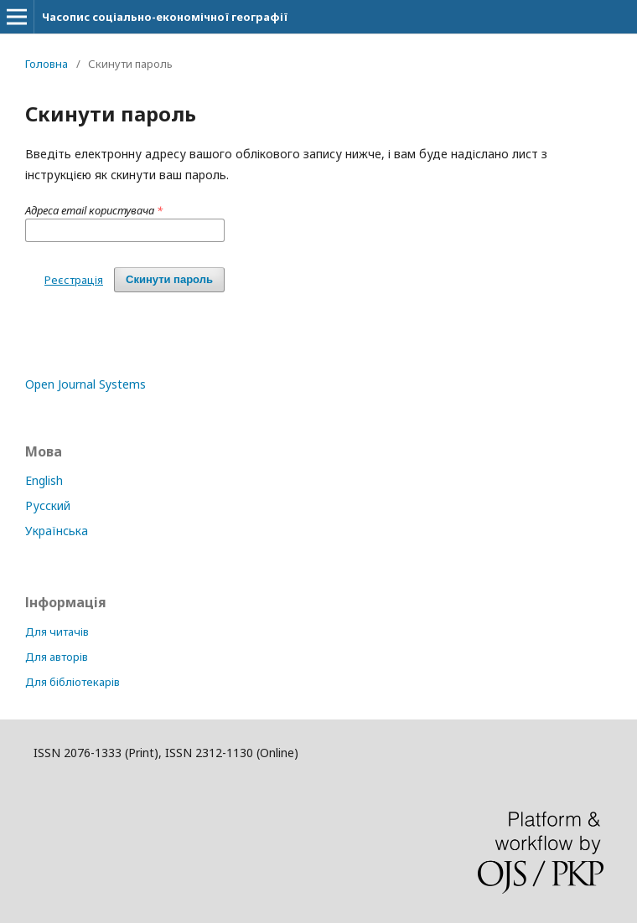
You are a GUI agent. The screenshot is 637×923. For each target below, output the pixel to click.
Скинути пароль (169, 279)
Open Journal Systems (85, 384)
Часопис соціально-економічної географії (164, 16)
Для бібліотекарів (72, 681)
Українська (56, 531)
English (44, 480)
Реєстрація (73, 279)
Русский (47, 505)
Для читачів (57, 631)
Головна (46, 63)
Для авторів (56, 656)
